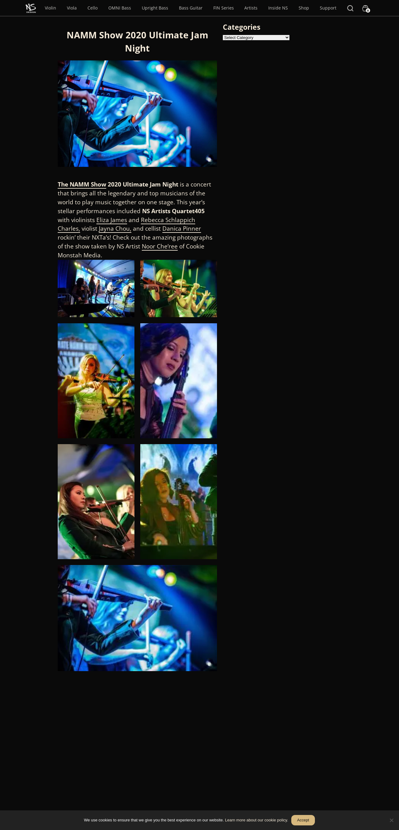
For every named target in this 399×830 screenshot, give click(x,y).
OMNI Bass (119, 8)
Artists (251, 8)
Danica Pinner (181, 228)
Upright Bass (155, 8)
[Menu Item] (30, 8)
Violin (50, 8)
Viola (72, 8)
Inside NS (278, 8)
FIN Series (223, 8)
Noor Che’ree (160, 246)
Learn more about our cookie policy (256, 820)
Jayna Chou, (115, 228)
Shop (304, 8)
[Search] (350, 8)
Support (328, 8)
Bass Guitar (191, 8)
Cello (92, 8)
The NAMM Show (82, 184)
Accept (303, 820)
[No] (391, 820)
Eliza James (111, 220)
